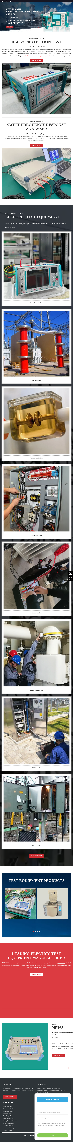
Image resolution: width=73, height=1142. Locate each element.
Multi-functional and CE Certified (36, 47)
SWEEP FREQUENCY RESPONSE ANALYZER (36, 127)
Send (53, 1135)
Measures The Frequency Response (36, 134)
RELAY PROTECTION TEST (36, 42)
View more (36, 60)
